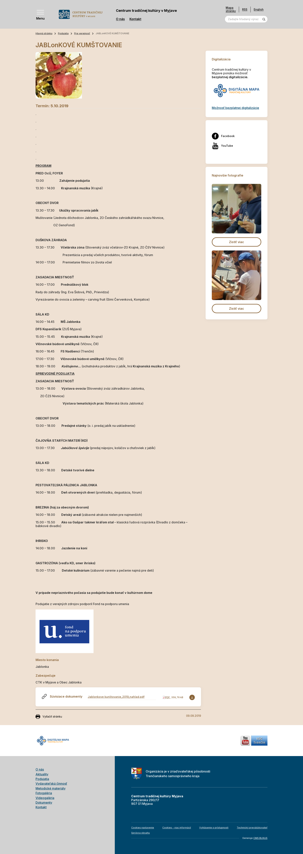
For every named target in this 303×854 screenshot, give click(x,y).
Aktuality (42, 774)
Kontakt (135, 19)
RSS (244, 9)
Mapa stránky (231, 9)
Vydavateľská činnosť (51, 783)
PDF (167, 697)
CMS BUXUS (260, 838)
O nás (120, 19)
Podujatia (63, 33)
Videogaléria (45, 798)
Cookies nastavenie (142, 827)
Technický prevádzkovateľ (252, 827)
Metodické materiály (51, 788)
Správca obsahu (140, 832)
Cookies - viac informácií (176, 827)
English (259, 9)
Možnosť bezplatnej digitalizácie (235, 108)
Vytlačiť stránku (49, 716)
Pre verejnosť (82, 33)
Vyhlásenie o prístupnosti (213, 827)
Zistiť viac (236, 242)
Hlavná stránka (44, 33)
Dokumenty (44, 802)
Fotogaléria (44, 793)
